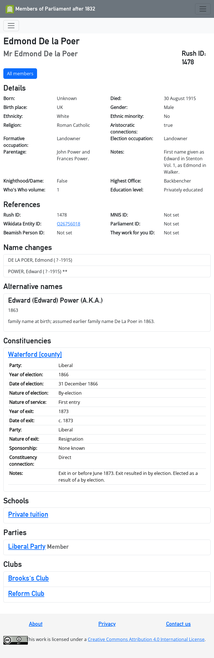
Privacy (107, 623)
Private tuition (28, 514)
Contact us (178, 623)
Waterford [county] (35, 354)
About (36, 623)
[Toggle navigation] (203, 8)
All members (20, 74)
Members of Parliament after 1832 (50, 9)
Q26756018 (68, 224)
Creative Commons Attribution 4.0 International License (146, 639)
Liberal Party (26, 546)
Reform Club (26, 593)
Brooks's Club (28, 578)
